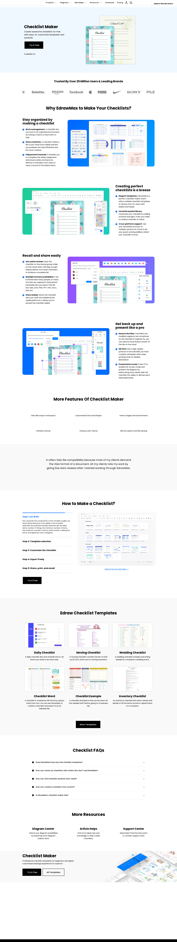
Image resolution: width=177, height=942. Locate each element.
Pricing (122, 3)
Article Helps (88, 829)
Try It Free (34, 45)
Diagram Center (43, 829)
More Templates (88, 725)
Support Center (133, 829)
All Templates (53, 872)
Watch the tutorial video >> (117, 569)
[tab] (47, 524)
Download (110, 3)
